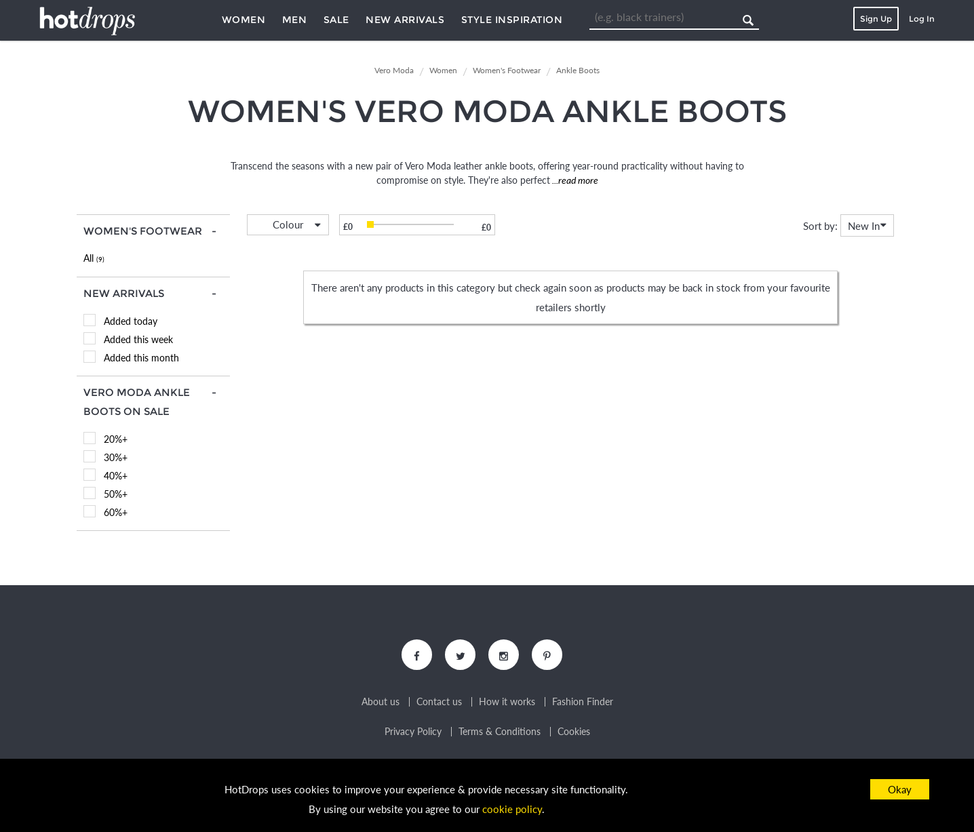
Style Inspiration (512, 20)
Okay (900, 789)
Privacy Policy (413, 731)
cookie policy (512, 809)
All (93, 258)
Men (294, 20)
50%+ (116, 494)
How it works (507, 702)
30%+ (116, 457)
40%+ (116, 475)
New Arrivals (405, 20)
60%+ (116, 512)
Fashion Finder (582, 702)
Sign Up (876, 19)
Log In (922, 19)
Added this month (141, 357)
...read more (574, 180)
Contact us (439, 702)
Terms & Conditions (500, 731)
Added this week (138, 339)
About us (381, 702)
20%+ (116, 439)
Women (244, 20)
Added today (130, 321)
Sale (336, 20)
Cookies (574, 731)
